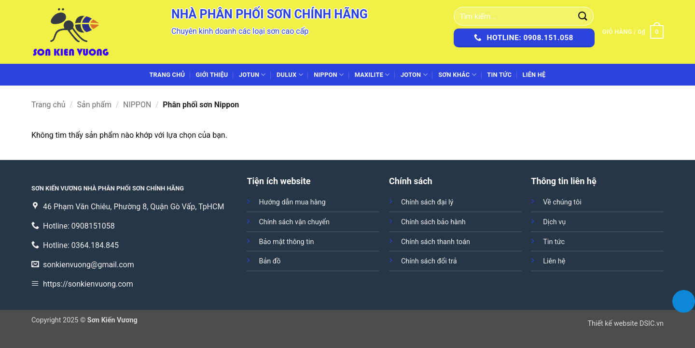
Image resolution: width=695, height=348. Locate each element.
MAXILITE (372, 74)
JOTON (414, 74)
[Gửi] (583, 16)
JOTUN (252, 74)
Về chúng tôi (562, 202)
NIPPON (329, 74)
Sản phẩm (94, 104)
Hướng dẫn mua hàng (292, 202)
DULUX (290, 74)
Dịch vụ (554, 222)
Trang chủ (167, 74)
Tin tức (499, 74)
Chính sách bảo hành (433, 222)
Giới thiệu (212, 74)
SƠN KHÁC (457, 74)
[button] (633, 31)
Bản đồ (269, 261)
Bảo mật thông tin (286, 242)
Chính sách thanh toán (435, 242)
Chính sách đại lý (427, 202)
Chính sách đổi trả (429, 261)
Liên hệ (533, 74)
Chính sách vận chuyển (294, 222)
